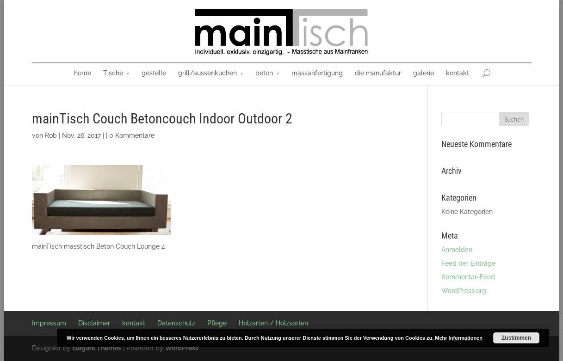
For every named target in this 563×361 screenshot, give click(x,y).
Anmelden (456, 249)
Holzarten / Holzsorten (273, 323)
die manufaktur (378, 73)
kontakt (457, 73)
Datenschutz (176, 323)
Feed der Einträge (468, 263)
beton (264, 73)
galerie (423, 73)
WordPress (181, 348)
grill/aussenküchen (207, 73)
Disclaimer (94, 323)
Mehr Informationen (459, 338)
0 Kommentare (132, 135)
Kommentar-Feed (468, 277)
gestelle (154, 73)
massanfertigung (317, 73)
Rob (51, 135)
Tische (113, 73)
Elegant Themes (96, 348)
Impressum (49, 323)
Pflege (217, 323)
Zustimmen (516, 338)
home (82, 73)
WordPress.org (463, 290)
